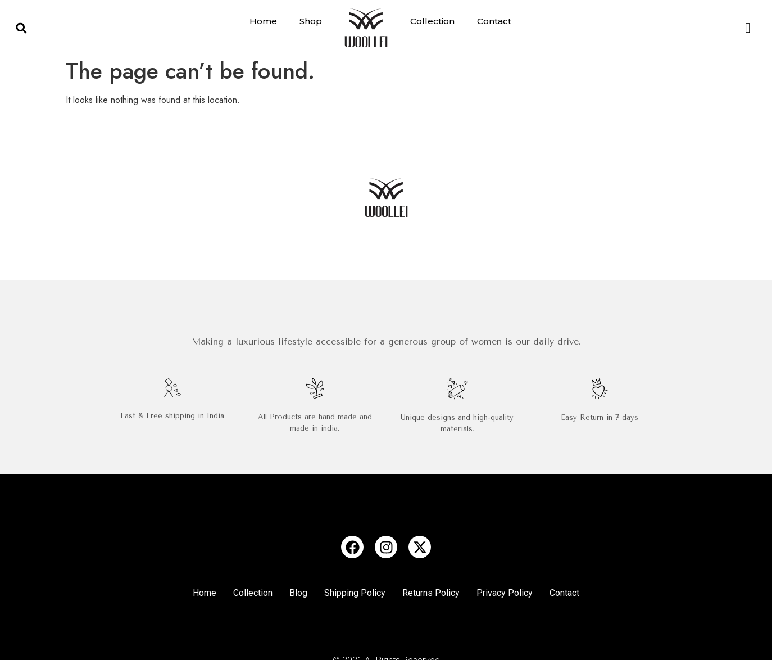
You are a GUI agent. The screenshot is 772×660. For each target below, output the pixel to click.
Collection (432, 21)
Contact (494, 21)
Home (263, 21)
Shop (310, 21)
